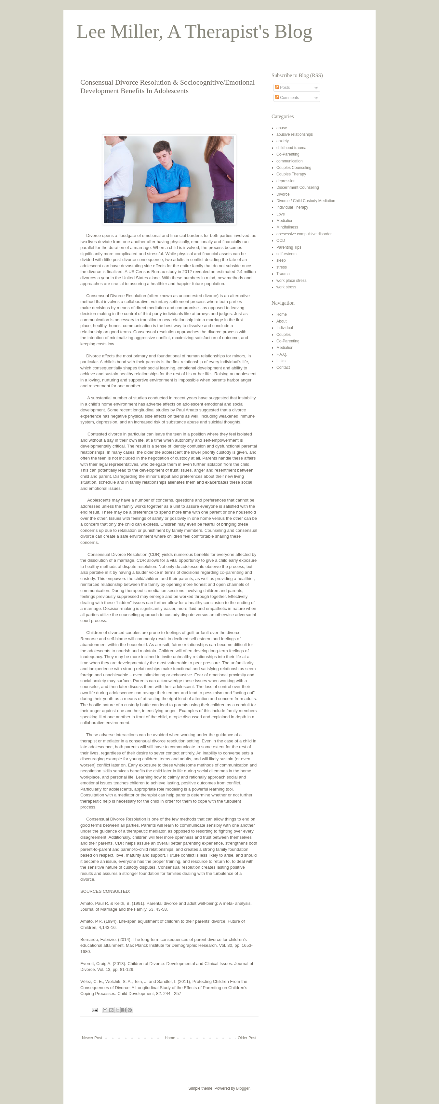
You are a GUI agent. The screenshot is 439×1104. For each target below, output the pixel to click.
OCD (280, 240)
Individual (284, 327)
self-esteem (286, 254)
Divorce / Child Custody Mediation (305, 201)
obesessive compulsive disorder (304, 234)
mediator (111, 740)
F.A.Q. (281, 354)
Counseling (216, 530)
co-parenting (232, 572)
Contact (283, 367)
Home (170, 1038)
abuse (281, 128)
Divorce (283, 194)
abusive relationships (294, 134)
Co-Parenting (287, 154)
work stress (286, 287)
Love (280, 214)
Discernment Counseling (297, 187)
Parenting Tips (288, 247)
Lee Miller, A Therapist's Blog (194, 31)
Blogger (242, 1088)
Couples (283, 334)
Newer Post (92, 1038)
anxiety (282, 141)
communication (289, 161)
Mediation (284, 220)
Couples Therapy (291, 174)
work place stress (291, 280)
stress (281, 267)
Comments (287, 97)
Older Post (247, 1038)
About (281, 321)
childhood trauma (291, 147)
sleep (281, 260)
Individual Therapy (292, 207)
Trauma (283, 273)
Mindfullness (287, 227)
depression (286, 181)
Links (281, 361)
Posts (282, 87)
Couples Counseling (293, 167)
